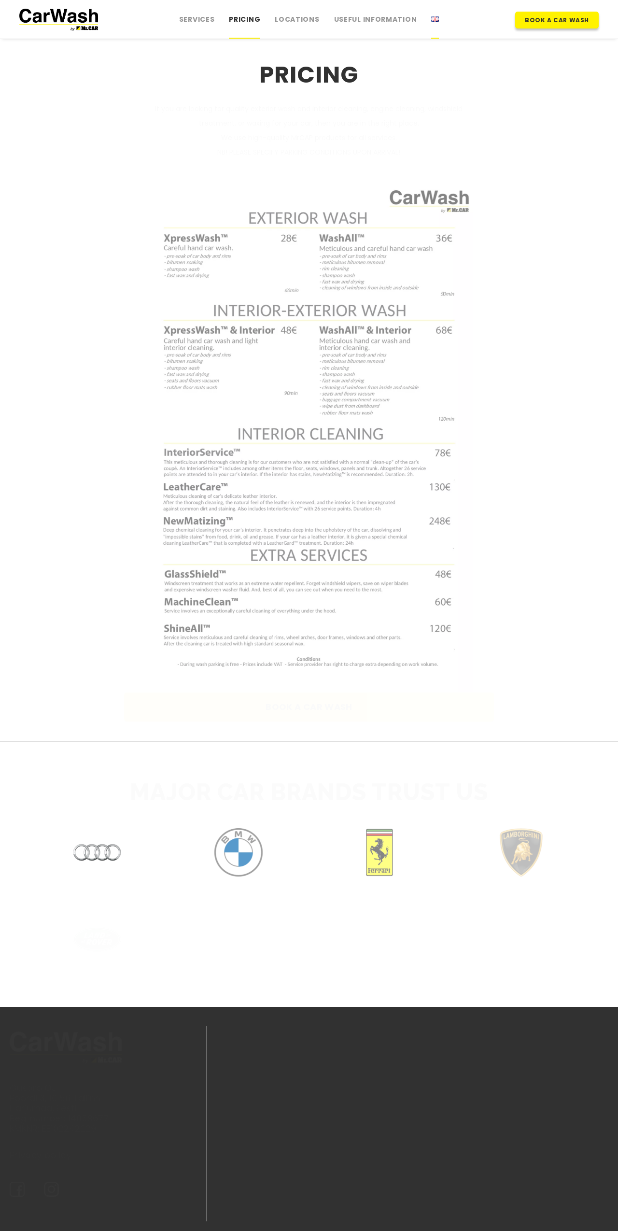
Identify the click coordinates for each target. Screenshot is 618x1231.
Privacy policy (40, 1155)
